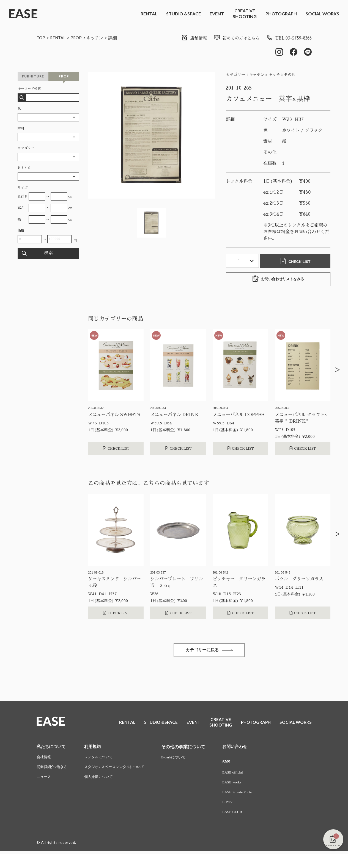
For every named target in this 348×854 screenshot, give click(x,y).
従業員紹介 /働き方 (53, 769)
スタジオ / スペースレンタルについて (118, 769)
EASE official (240, 774)
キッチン (98, 37)
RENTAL (149, 13)
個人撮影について (101, 779)
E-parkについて (181, 759)
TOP (41, 37)
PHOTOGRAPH (281, 13)
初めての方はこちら (231, 38)
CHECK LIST (296, 261)
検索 (48, 254)
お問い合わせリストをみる (278, 279)
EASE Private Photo (245, 794)
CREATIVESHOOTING (245, 13)
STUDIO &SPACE (183, 13)
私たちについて (52, 748)
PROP (78, 37)
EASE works (239, 784)
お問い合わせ (242, 748)
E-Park (234, 805)
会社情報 (44, 759)
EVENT (217, 13)
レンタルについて (101, 759)
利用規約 (95, 748)
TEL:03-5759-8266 (287, 38)
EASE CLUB (239, 815)
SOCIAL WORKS (322, 13)
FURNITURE (33, 77)
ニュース (44, 779)
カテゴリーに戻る (209, 651)
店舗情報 (187, 38)
